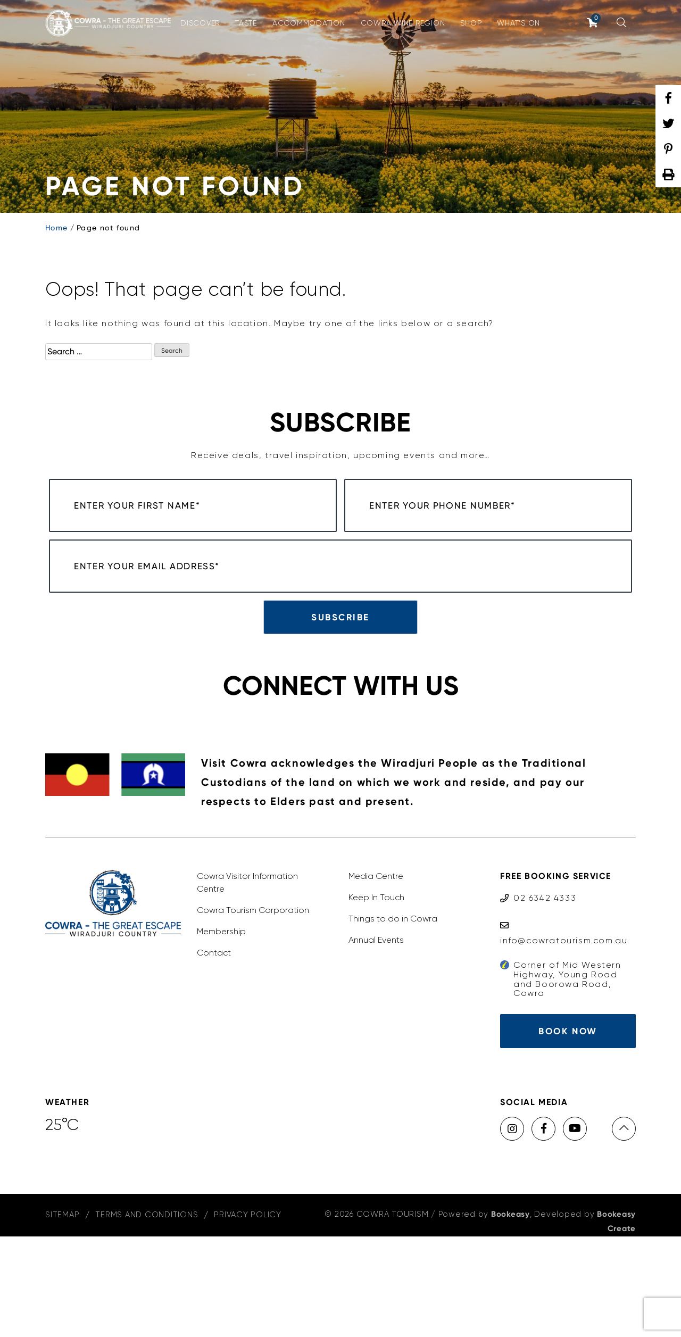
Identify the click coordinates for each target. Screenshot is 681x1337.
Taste (246, 23)
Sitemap (62, 1315)
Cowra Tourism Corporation (253, 1011)
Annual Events (376, 1040)
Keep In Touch (376, 998)
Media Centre (375, 976)
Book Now (567, 1131)
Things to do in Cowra (392, 1019)
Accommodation (308, 23)
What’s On (518, 23)
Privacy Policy (247, 1315)
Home (56, 227)
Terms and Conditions (146, 1315)
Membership (221, 1032)
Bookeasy (510, 1314)
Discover (200, 23)
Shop (470, 23)
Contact (214, 1053)
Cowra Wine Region (403, 23)
